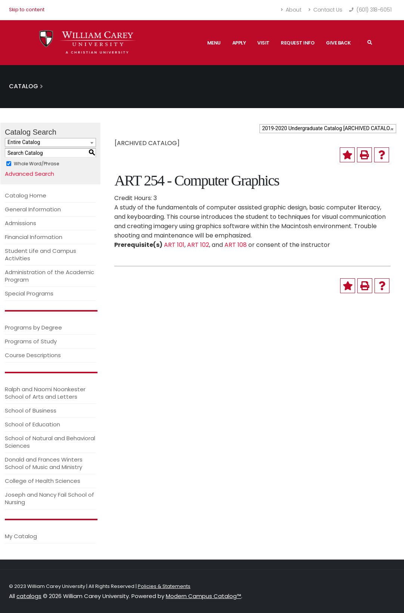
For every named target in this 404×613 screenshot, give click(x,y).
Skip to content (26, 9)
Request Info (297, 42)
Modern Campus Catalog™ (203, 596)
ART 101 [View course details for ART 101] (174, 244)
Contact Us (325, 9)
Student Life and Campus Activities (40, 254)
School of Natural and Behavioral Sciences (50, 442)
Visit (263, 42)
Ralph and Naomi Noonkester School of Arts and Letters (45, 393)
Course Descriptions (33, 355)
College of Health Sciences (42, 481)
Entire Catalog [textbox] (23, 142)
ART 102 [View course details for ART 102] (198, 244)
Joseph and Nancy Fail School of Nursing (49, 498)
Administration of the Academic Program (49, 275)
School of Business (30, 410)
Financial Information (33, 237)
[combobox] (328, 128)
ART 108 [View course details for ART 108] (235, 244)
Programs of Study (31, 341)
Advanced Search (29, 174)
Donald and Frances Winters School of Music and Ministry (44, 463)
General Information (33, 209)
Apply (239, 42)
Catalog (23, 86)
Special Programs (29, 293)
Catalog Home (25, 195)
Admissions (20, 223)
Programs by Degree (33, 327)
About (291, 9)
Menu (214, 42)
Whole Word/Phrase (36, 163)
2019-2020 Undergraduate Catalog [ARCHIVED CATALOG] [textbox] (328, 128)
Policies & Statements (164, 586)
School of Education (32, 424)
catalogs (28, 596)
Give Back (338, 42)
